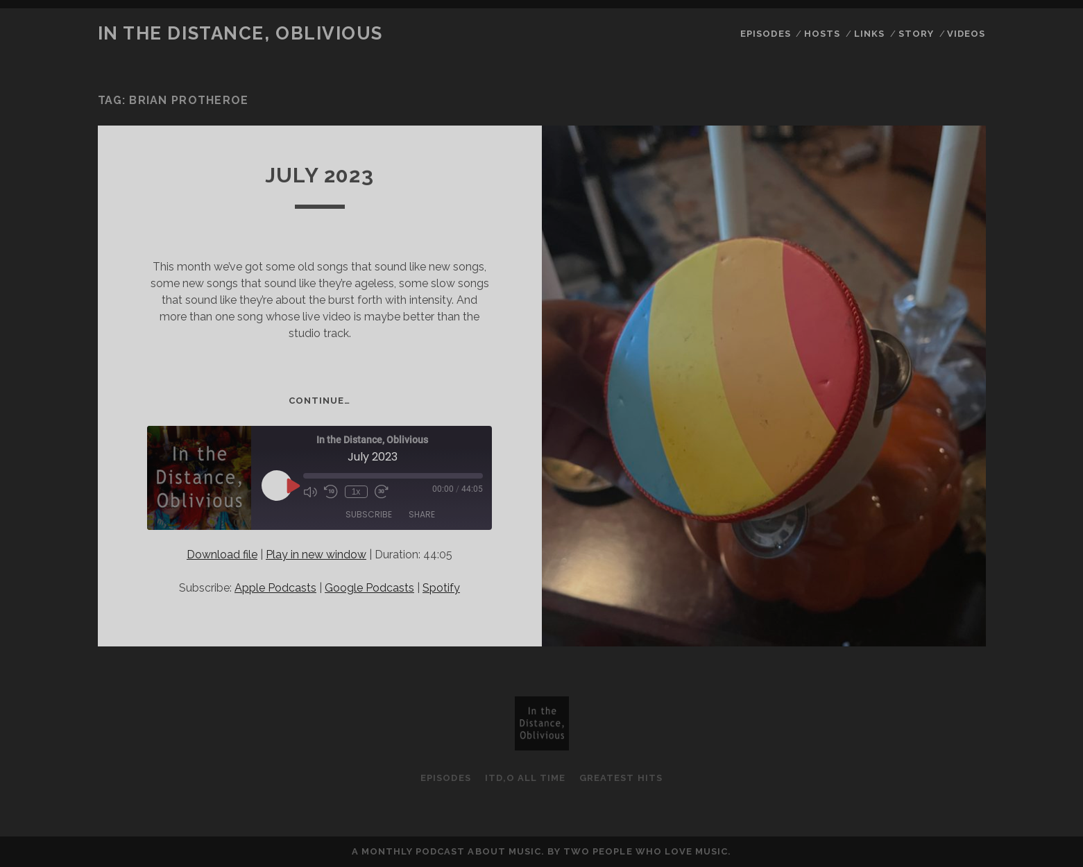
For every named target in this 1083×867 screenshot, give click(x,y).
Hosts (822, 33)
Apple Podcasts (275, 587)
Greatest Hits (621, 778)
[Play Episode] (292, 485)
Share (422, 514)
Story (916, 33)
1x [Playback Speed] (356, 492)
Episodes (765, 33)
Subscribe (369, 514)
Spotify (441, 587)
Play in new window (316, 554)
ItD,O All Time (525, 778)
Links (869, 33)
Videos (966, 33)
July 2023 (319, 175)
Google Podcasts (369, 587)
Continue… (319, 400)
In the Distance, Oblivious (241, 33)
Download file (222, 554)
